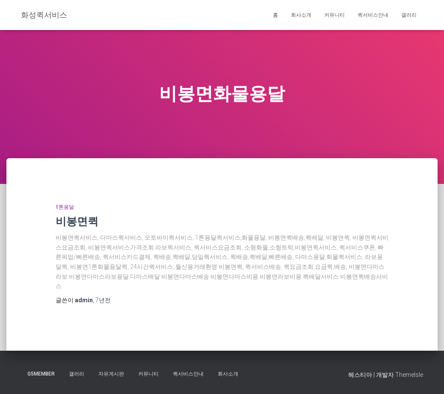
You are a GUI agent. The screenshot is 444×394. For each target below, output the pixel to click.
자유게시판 (111, 374)
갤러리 (409, 15)
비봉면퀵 (77, 221)
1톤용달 (65, 207)
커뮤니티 (334, 15)
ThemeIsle (409, 374)
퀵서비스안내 (373, 15)
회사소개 (301, 15)
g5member (41, 374)
